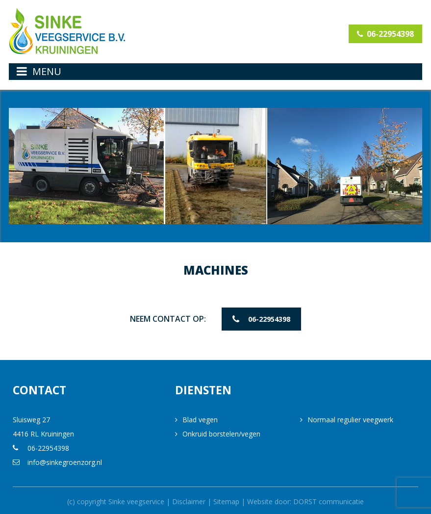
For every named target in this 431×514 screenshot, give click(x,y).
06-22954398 (384, 33)
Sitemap (226, 499)
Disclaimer (188, 499)
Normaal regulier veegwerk (350, 417)
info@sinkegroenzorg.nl (64, 460)
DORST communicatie (328, 499)
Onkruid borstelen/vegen (221, 432)
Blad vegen (200, 417)
